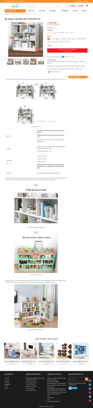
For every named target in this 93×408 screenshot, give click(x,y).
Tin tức (75, 10)
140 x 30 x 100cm (69, 32)
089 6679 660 (68, 57)
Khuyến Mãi (64, 10)
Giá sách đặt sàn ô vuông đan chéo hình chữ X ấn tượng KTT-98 (70, 361)
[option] (25, 39)
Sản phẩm (53, 10)
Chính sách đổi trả (30, 388)
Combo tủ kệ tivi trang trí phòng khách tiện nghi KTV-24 (51, 361)
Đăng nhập (79, 1)
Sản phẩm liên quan (46, 339)
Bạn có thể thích (74, 77)
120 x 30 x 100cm (60, 32)
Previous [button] (5, 61)
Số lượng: (49, 45)
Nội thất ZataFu (29, 360)
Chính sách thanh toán (31, 382)
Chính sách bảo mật (30, 384)
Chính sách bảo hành (31, 390)
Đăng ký (85, 1)
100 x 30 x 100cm (52, 33)
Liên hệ (84, 10)
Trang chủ (31, 10)
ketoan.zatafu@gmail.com (53, 401)
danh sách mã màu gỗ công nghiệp (52, 139)
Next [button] (46, 61)
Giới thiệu (42, 10)
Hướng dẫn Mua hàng (54, 72)
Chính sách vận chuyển (31, 386)
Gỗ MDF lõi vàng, (41, 146)
